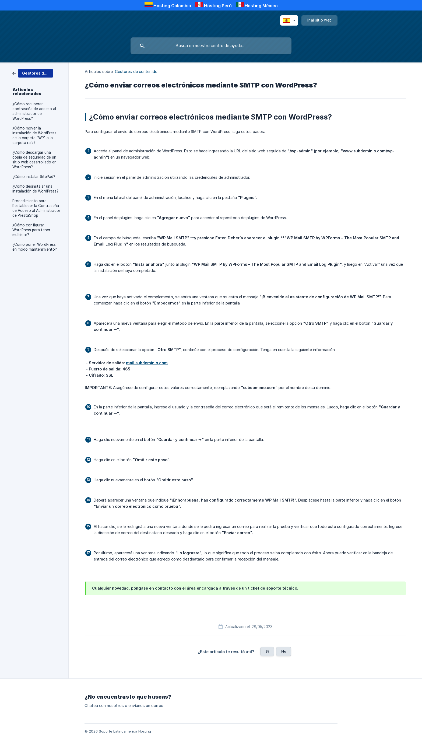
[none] (289, 20)
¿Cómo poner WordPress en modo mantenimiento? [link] (34, 246)
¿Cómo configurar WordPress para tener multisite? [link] (31, 230)
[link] (32, 72)
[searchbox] (211, 45)
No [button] (283, 651)
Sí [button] (267, 651)
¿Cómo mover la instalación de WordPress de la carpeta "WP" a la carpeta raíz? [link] (34, 135)
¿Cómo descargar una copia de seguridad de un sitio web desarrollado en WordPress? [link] (34, 159)
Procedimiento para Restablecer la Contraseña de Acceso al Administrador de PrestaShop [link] (36, 208)
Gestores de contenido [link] (136, 71)
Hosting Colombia (172, 5)
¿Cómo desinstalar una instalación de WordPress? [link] (35, 188)
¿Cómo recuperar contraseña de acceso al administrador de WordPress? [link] (34, 111)
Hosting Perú (218, 5)
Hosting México (261, 5)
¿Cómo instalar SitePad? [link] (33, 176)
